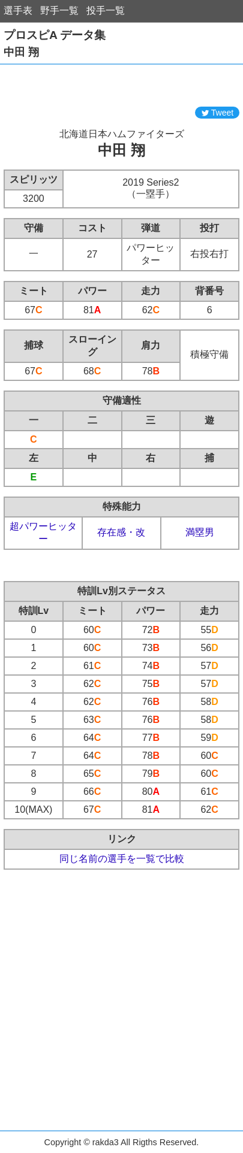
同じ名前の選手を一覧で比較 (121, 859)
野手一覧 (59, 10)
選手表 (18, 10)
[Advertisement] (122, 86)
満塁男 (199, 532)
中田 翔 (21, 52)
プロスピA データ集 (55, 35)
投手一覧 (105, 10)
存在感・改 (121, 532)
